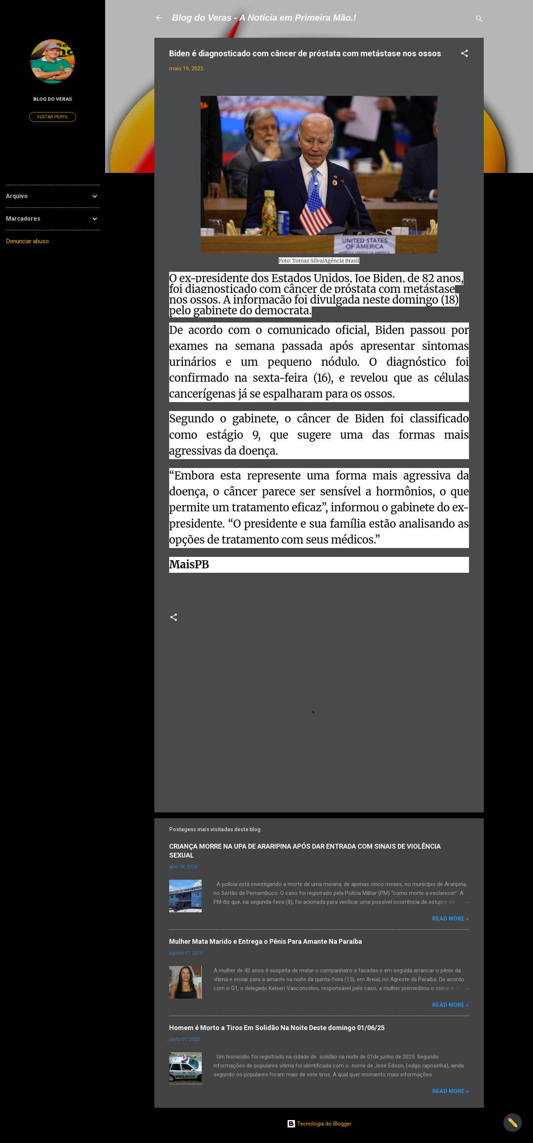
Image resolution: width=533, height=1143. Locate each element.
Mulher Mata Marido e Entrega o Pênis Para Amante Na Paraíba (265, 941)
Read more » (450, 918)
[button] (464, 54)
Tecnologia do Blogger (319, 1123)
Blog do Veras (52, 99)
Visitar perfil (52, 117)
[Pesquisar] (479, 20)
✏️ (512, 1122)
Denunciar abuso (27, 241)
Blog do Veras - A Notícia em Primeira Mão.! (264, 18)
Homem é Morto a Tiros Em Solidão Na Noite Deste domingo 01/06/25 (277, 1028)
